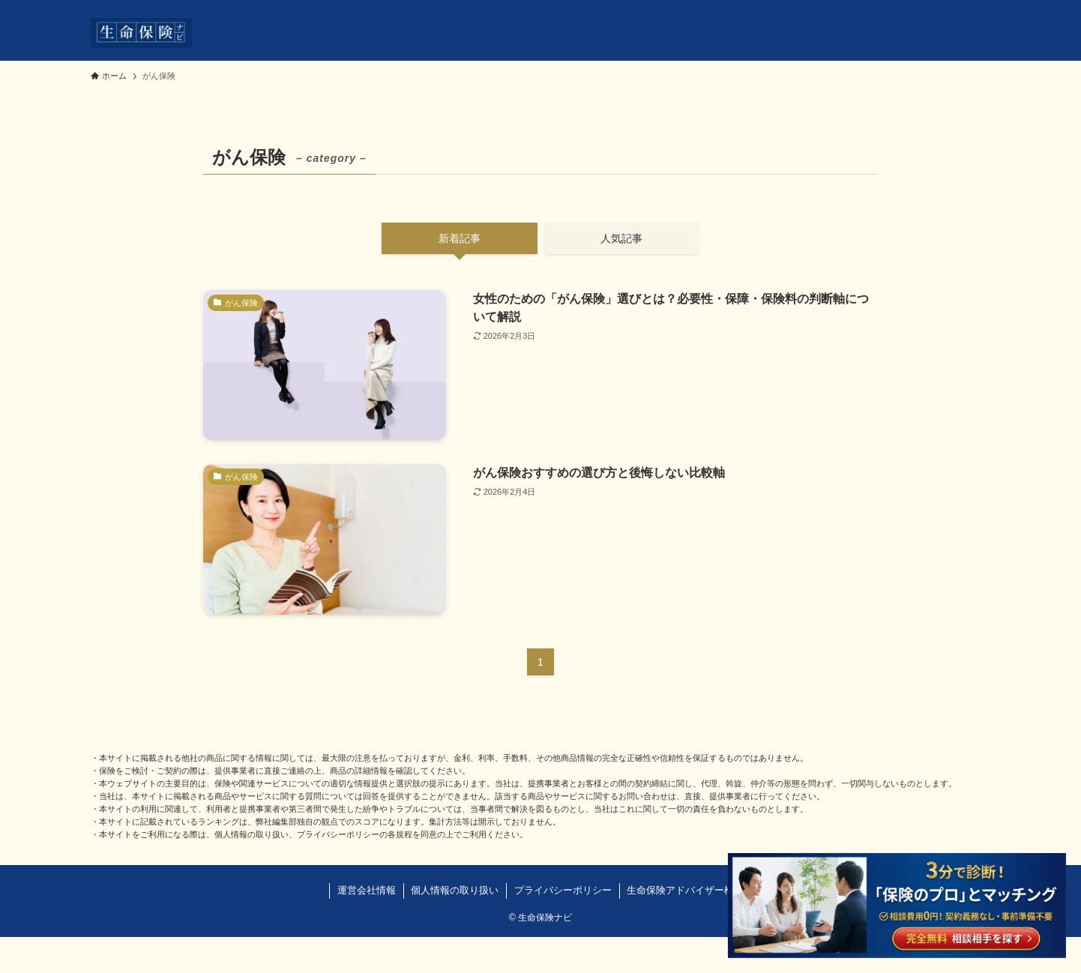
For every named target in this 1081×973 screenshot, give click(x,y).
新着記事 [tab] (460, 238)
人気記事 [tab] (621, 238)
